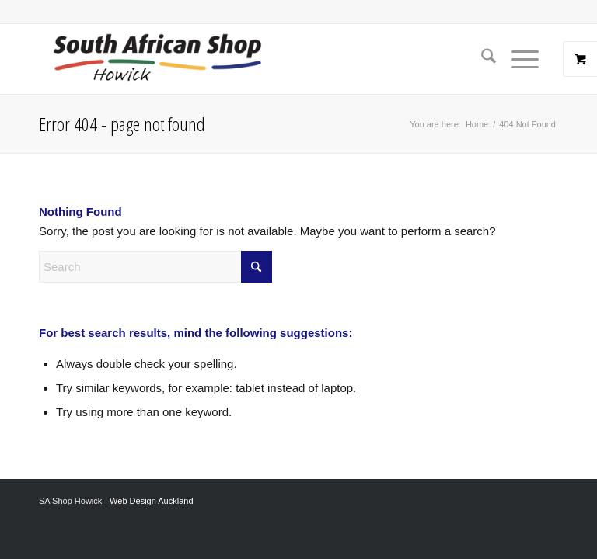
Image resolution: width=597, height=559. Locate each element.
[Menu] (517, 59)
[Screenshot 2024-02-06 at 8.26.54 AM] (156, 59)
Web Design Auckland (151, 500)
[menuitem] (481, 59)
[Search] (481, 59)
